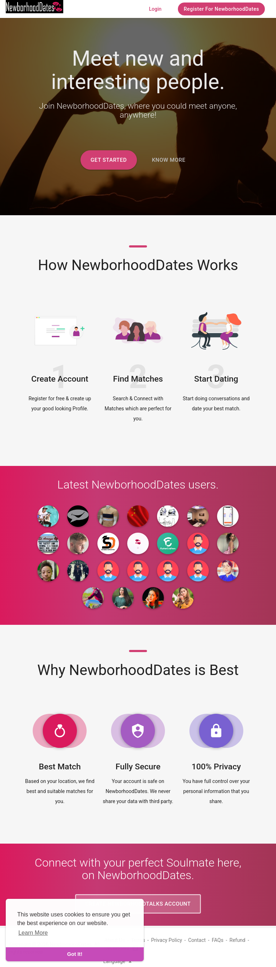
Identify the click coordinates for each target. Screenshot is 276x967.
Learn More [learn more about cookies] (33, 933)
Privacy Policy (166, 940)
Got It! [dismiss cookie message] (74, 954)
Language (118, 961)
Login (155, 9)
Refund (237, 940)
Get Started (109, 160)
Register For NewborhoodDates (221, 9)
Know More (168, 160)
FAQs (218, 940)
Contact (197, 940)
